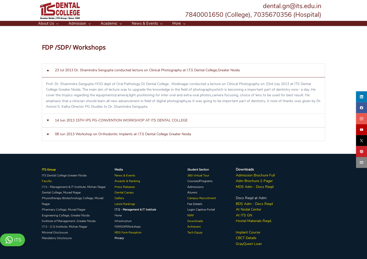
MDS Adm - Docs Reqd (255, 185)
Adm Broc (244, 180)
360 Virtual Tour (198, 175)
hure (255, 180)
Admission (244, 174)
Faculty (47, 180)
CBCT (240, 237)
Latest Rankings (125, 203)
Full (271, 174)
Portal (211, 209)
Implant (242, 231)
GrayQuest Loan (249, 242)
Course (254, 231)
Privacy (119, 237)
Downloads (195, 220)
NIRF (190, 214)
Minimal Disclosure (55, 231)
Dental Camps (124, 192)
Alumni (192, 192)
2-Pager (266, 180)
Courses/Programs (200, 180)
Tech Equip (194, 231)
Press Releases (125, 186)
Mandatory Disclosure (57, 237)
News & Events (125, 175)
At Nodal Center (248, 208)
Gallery (119, 197)
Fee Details (194, 203)
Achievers (194, 226)
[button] (183, 69)
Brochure (261, 174)
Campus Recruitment (201, 197)
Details (250, 237)
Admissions (195, 186)
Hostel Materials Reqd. (254, 220)
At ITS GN (244, 214)
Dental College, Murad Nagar (61, 192)
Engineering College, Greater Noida (66, 214)
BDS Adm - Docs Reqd (254, 202)
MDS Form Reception (128, 232)
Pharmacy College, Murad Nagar (63, 209)
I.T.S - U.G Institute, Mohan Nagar (64, 226)
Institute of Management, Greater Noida (68, 220)
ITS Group (49, 169)
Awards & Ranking (127, 180)
